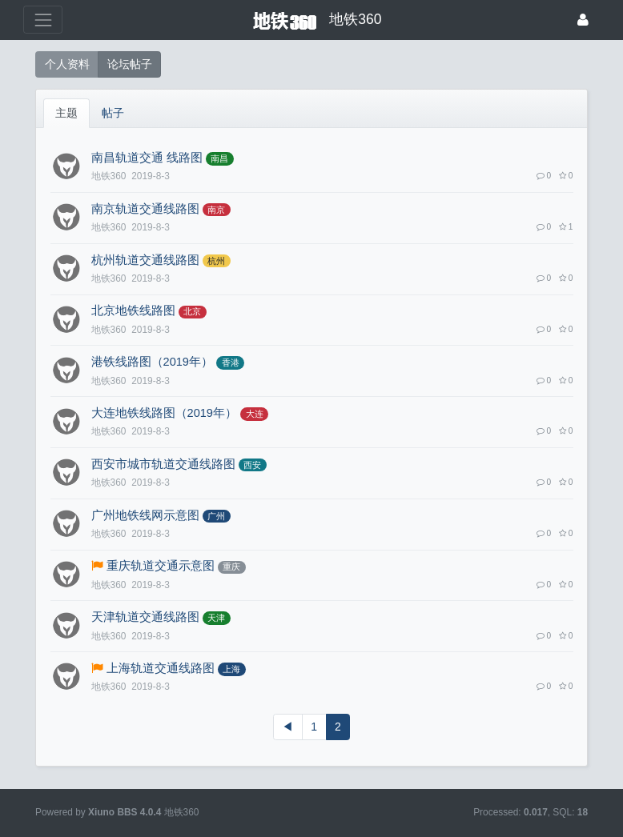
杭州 (216, 261)
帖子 (113, 112)
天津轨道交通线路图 (145, 617)
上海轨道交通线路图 (161, 668)
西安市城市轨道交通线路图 (163, 464)
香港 (230, 362)
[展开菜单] (42, 20)
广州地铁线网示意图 (145, 515)
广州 (216, 516)
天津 (216, 618)
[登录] (583, 20)
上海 (231, 669)
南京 (216, 209)
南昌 (219, 158)
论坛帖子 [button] (129, 64)
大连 (254, 413)
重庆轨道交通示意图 (161, 565)
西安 (252, 465)
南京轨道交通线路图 (145, 208)
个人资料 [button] (67, 64)
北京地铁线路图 (133, 310)
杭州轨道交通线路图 (145, 260)
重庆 (231, 566)
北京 (192, 311)
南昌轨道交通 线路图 (147, 157)
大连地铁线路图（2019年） (164, 412)
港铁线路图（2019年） (152, 361)
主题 (66, 112)
